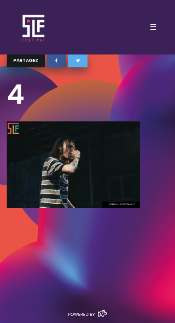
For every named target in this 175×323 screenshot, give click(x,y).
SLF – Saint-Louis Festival (34, 27)
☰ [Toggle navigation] (153, 27)
